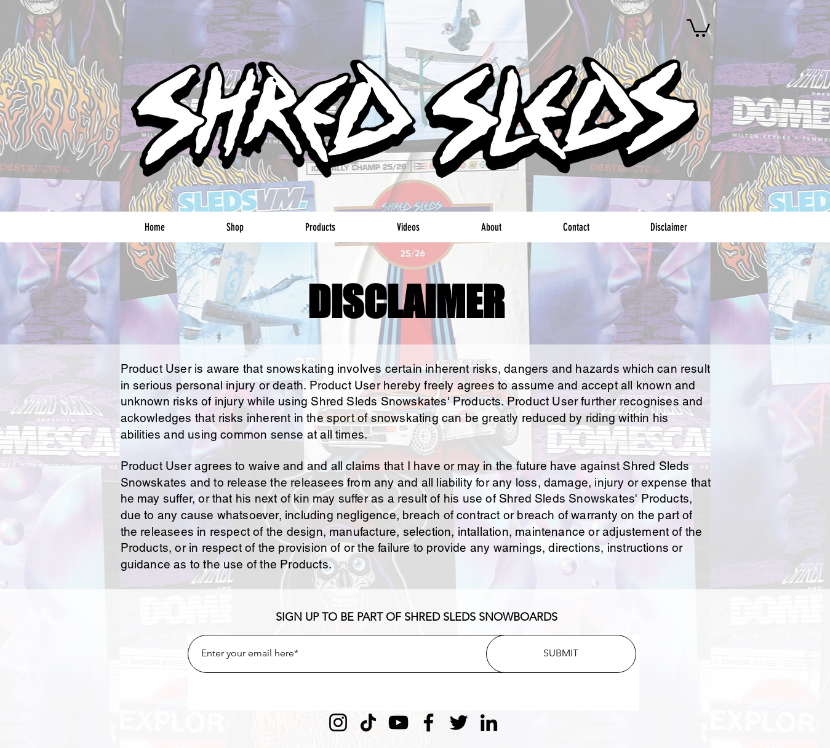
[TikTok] (368, 722)
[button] (698, 27)
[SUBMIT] (561, 654)
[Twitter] (459, 722)
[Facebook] (429, 722)
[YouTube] (398, 722)
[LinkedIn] (489, 722)
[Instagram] (338, 722)
